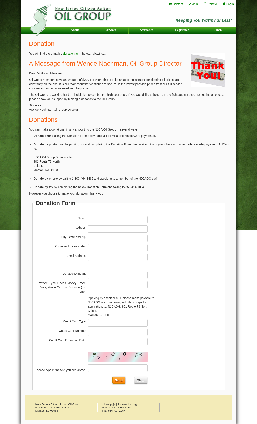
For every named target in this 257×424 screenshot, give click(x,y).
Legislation (182, 30)
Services (110, 30)
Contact (176, 4)
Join (193, 4)
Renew (210, 4)
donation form (72, 53)
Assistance (146, 30)
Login (228, 4)
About (75, 30)
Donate (218, 30)
